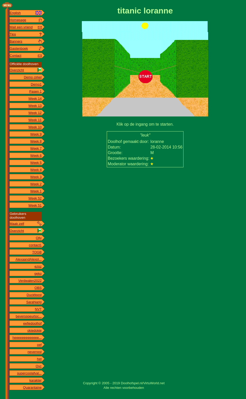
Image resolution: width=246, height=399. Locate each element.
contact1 (35, 245)
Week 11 (35, 120)
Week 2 (36, 184)
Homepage (18, 20)
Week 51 (35, 205)
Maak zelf (17, 224)
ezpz (38, 266)
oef (39, 345)
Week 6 (36, 155)
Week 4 (36, 170)
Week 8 (36, 141)
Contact (15, 55)
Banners (16, 41)
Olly (39, 238)
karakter (35, 380)
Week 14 (35, 98)
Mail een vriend (21, 27)
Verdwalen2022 (30, 281)
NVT (38, 309)
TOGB (37, 252)
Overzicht (17, 70)
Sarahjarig (34, 302)
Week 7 (36, 148)
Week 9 (36, 134)
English (15, 13)
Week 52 (35, 198)
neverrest (34, 352)
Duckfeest (34, 295)
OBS (38, 288)
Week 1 (36, 191)
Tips (13, 34)
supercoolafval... (29, 373)
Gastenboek (19, 48)
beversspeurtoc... (29, 316)
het (39, 359)
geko (38, 273)
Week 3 (36, 177)
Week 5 (36, 163)
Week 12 (35, 113)
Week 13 (35, 106)
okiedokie (34, 330)
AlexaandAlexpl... (29, 259)
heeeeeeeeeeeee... (27, 337)
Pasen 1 (35, 91)
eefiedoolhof (32, 323)
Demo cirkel (33, 77)
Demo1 (36, 84)
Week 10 (35, 127)
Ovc (39, 366)
